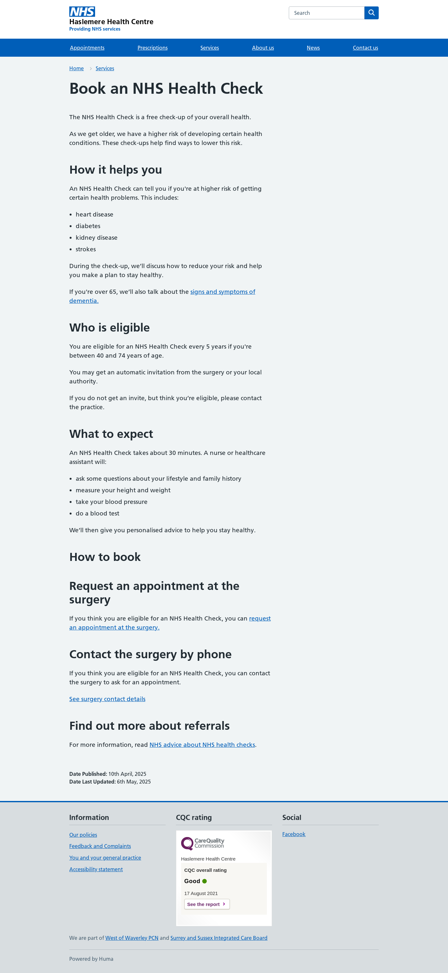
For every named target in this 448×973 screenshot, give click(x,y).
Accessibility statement (96, 869)
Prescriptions (153, 47)
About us (263, 47)
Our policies (83, 835)
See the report (203, 904)
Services (209, 47)
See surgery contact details (107, 699)
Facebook (294, 834)
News (313, 47)
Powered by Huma (91, 959)
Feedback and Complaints (100, 846)
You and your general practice (105, 857)
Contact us (365, 47)
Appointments (87, 47)
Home (76, 68)
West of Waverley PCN (132, 938)
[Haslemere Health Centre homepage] (111, 19)
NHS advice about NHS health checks (202, 744)
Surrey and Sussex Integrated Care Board (219, 938)
